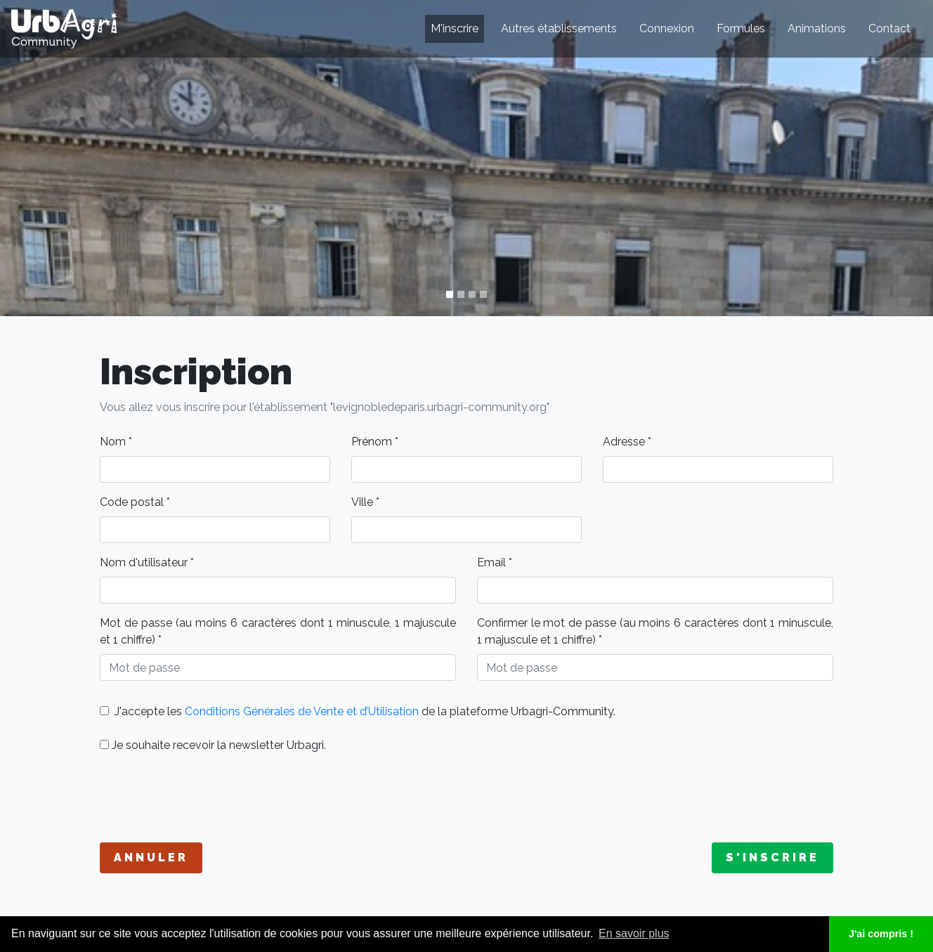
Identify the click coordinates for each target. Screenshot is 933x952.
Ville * (365, 502)
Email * (494, 562)
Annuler (151, 857)
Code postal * (135, 502)
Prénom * (374, 441)
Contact (889, 28)
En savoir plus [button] (634, 933)
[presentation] (206, 798)
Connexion (666, 28)
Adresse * (627, 441)
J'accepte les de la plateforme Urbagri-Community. (357, 711)
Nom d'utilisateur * (147, 562)
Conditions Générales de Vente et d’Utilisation (302, 711)
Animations (817, 28)
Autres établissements (559, 28)
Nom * (116, 441)
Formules (741, 28)
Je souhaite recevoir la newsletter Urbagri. (213, 745)
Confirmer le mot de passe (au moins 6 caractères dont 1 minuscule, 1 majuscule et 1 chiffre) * (655, 631)
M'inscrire (454, 28)
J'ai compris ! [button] (881, 933)
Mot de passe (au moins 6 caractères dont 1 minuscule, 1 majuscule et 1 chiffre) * (278, 631)
